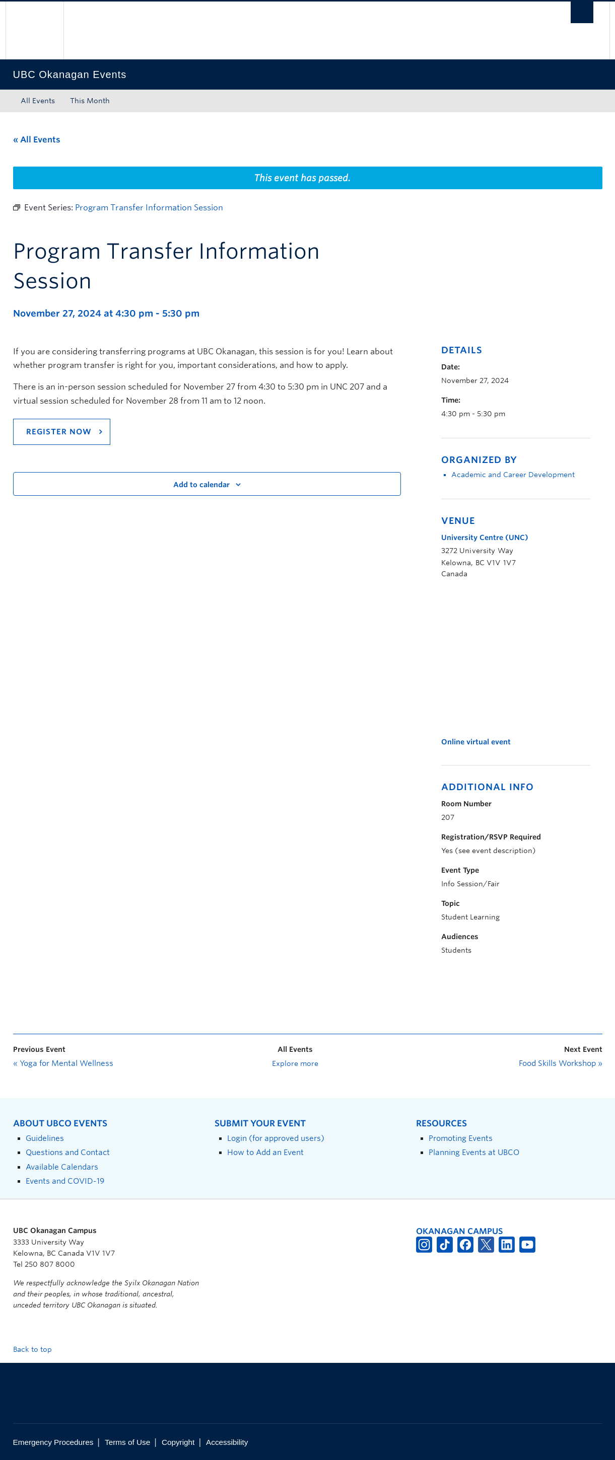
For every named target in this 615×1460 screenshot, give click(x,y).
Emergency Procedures (53, 1442)
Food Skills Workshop (560, 1063)
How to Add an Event (265, 1152)
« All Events (36, 139)
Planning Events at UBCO (474, 1152)
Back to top (37, 1349)
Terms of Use (127, 1442)
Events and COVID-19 (65, 1181)
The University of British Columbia (34, 30)
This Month (90, 101)
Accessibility (227, 1442)
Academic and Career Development (513, 475)
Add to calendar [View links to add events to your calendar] (201, 485)
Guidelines (45, 1138)
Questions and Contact (68, 1152)
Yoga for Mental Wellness (63, 1063)
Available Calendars (62, 1167)
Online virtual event (476, 742)
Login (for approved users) (275, 1138)
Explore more (295, 1063)
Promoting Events (461, 1138)
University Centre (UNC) (484, 537)
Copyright (178, 1442)
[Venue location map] (494, 657)
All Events (38, 101)
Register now (59, 431)
